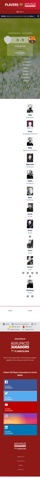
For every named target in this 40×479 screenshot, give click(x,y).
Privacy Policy (21, 461)
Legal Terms (20, 456)
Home (3, 16)
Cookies (21, 465)
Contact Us (21, 469)
